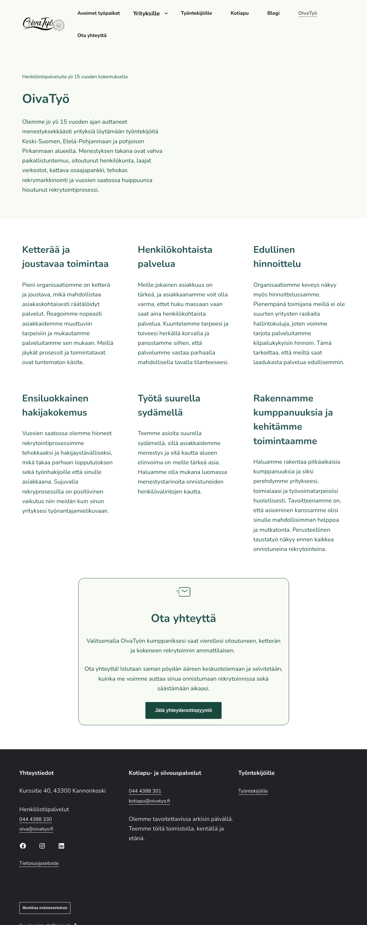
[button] (183, 687)
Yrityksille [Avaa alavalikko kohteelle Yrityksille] (157, 13)
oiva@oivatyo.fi (39, 806)
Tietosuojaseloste (42, 840)
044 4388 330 (38, 796)
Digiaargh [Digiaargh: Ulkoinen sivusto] (64, 902)
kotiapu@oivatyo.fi (153, 777)
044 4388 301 (148, 768)
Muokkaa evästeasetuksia (45, 885)
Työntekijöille (255, 768)
